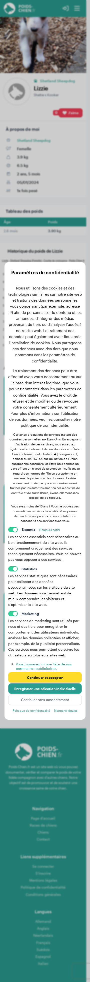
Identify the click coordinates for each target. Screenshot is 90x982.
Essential (41, 529)
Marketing (30, 614)
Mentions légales (66, 710)
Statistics (29, 569)
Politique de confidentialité (31, 710)
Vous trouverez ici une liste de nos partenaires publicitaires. (44, 666)
